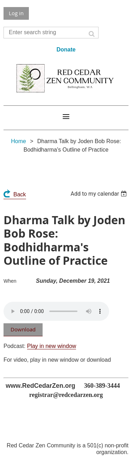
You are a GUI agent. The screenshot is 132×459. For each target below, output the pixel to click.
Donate (65, 50)
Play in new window (51, 346)
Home (18, 141)
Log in (16, 13)
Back (19, 194)
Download (23, 329)
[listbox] (99, 193)
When (10, 281)
